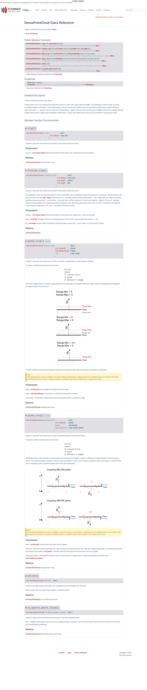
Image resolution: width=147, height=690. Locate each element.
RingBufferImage (12, 469)
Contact (62, 653)
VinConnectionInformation (15, 552)
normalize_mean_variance (15, 650)
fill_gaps (9, 611)
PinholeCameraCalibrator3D (15, 390)
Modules (91, 10)
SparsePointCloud (12, 499)
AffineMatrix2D (11, 97)
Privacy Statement (80, 653)
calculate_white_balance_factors (17, 594)
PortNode (10, 449)
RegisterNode (11, 464)
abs (8, 570)
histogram (10, 626)
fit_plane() (63, 551)
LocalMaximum (11, 310)
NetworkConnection (13, 345)
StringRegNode (11, 526)
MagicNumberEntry (13, 313)
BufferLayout (11, 129)
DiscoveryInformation (13, 224)
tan (8, 668)
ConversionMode (12, 174)
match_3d (10, 58)
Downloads (74, 10)
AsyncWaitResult (12, 112)
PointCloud (10, 428)
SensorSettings (11, 487)
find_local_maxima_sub (14, 617)
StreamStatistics (12, 520)
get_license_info (12, 620)
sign (8, 659)
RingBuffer (10, 466)
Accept (75, 1)
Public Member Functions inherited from (58, 74)
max (8, 644)
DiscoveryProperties (13, 227)
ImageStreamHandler (13, 283)
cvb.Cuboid (67, 44)
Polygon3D (10, 446)
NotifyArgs (10, 363)
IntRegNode (10, 292)
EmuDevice (10, 236)
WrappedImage (11, 567)
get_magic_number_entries (15, 623)
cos (8, 597)
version (9, 676)
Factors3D (10, 251)
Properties (125, 17)
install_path (10, 629)
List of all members (133, 17)
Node (8, 348)
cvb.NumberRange (87, 54)
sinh (8, 665)
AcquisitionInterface (13, 88)
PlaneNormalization (13, 407)
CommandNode (12, 153)
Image (9, 271)
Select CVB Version (61, 10)
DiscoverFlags (11, 221)
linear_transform (12, 638)
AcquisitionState (12, 94)
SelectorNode (11, 478)
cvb (6, 44)
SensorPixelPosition (13, 481)
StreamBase (10, 511)
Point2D (9, 416)
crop (57, 44)
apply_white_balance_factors (16, 579)
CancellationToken (12, 138)
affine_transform (12, 576)
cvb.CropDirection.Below (48, 558)
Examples (107, 10)
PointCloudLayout (12, 437)
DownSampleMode (13, 230)
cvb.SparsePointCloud (47, 69)
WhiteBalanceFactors (13, 564)
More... (69, 29)
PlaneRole (10, 410)
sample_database (12, 70)
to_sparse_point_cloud (64, 69)
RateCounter (11, 452)
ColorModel (10, 150)
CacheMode (10, 132)
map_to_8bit (11, 641)
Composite (10, 156)
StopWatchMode (12, 505)
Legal (69, 653)
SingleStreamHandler (13, 490)
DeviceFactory (11, 206)
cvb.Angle (87, 49)
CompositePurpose (13, 159)
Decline (81, 1)
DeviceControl (11, 197)
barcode (9, 47)
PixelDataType (11, 393)
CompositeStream (12, 162)
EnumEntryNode (12, 242)
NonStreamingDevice (13, 360)
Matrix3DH (10, 325)
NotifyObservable (12, 369)
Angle (8, 103)
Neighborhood (11, 342)
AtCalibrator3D (11, 123)
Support (83, 10)
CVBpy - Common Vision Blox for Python (16, 38)
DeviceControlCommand (14, 200)
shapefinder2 (11, 73)
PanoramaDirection (13, 378)
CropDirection (11, 180)
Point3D (9, 419)
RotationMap (11, 475)
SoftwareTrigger (12, 496)
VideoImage (10, 549)
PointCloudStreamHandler (15, 443)
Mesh (8, 330)
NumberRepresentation (14, 375)
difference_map (12, 605)
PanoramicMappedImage (15, 381)
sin (8, 662)
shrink (58, 64)
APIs (50, 10)
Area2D (9, 109)
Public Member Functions (116, 17)
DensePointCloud (12, 191)
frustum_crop (60, 49)
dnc (8, 49)
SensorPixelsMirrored (13, 484)
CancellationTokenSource (15, 141)
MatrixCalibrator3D (13, 327)
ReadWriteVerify (12, 455)
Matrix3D (9, 322)
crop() (58, 198)
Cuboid (9, 186)
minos (9, 61)
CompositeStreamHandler (15, 168)
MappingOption (11, 316)
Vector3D (10, 537)
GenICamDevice (12, 268)
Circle (8, 147)
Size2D (9, 493)
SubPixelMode (11, 529)
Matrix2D (9, 319)
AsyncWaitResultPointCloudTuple (17, 120)
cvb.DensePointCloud (47, 44)
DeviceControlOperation (14, 203)
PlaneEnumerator (12, 404)
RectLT (9, 461)
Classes (98, 10)
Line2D (9, 307)
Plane (8, 398)
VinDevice (10, 555)
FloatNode (10, 254)
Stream (9, 508)
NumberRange (11, 372)
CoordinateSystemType (14, 177)
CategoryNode (11, 144)
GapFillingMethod (12, 259)
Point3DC (10, 422)
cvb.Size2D (45, 85)
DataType (10, 188)
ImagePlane (10, 274)
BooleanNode (11, 126)
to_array (9, 674)
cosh (8, 600)
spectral (9, 76)
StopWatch (10, 502)
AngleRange (10, 106)
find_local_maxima (12, 614)
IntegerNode (11, 289)
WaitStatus (10, 561)
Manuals (44, 10)
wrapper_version (12, 682)
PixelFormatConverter (13, 396)
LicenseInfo (10, 304)
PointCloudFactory (12, 431)
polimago (10, 67)
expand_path (11, 608)
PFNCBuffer (10, 384)
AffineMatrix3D (11, 100)
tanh (8, 671)
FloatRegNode (11, 257)
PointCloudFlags (12, 434)
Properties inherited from (52, 88)
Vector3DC (10, 540)
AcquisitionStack (12, 91)
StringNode (10, 523)
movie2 (9, 64)
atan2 (8, 591)
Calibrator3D (11, 135)
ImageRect (10, 277)
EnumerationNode (12, 245)
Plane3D (9, 401)
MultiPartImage (11, 336)
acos (8, 573)
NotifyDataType (11, 366)
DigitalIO (9, 218)
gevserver (10, 55)
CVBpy (4, 17)
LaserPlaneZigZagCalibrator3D (16, 301)
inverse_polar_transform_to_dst (17, 635)
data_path (10, 603)
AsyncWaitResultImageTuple (16, 117)
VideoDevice (11, 546)
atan (8, 588)
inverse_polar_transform (14, 632)
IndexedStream (11, 286)
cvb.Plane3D (72, 54)
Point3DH (10, 425)
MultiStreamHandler (13, 339)
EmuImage (10, 239)
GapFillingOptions (12, 262)
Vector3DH (10, 543)
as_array (9, 582)
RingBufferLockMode (13, 472)
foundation (10, 52)
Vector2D (10, 535)
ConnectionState (12, 171)
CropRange (10, 183)
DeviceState (10, 212)
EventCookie (11, 248)
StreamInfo (10, 517)
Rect (8, 458)
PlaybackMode (11, 413)
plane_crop (60, 54)
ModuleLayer (11, 333)
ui (7, 79)
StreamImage (11, 514)
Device (9, 194)
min (8, 647)
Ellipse (9, 233)
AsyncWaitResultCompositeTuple (17, 115)
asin (8, 585)
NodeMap (10, 351)
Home (37, 10)
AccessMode (11, 85)
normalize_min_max (13, 653)
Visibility (9, 558)
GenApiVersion (11, 265)
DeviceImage (11, 209)
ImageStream (11, 280)
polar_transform (12, 656)
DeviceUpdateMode (13, 215)
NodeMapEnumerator (13, 354)
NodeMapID (10, 357)
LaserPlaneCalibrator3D (14, 295)
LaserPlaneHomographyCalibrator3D (18, 298)
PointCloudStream (12, 440)
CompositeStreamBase (14, 165)
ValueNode (10, 532)
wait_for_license (12, 679)
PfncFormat (10, 387)
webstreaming (11, 82)
